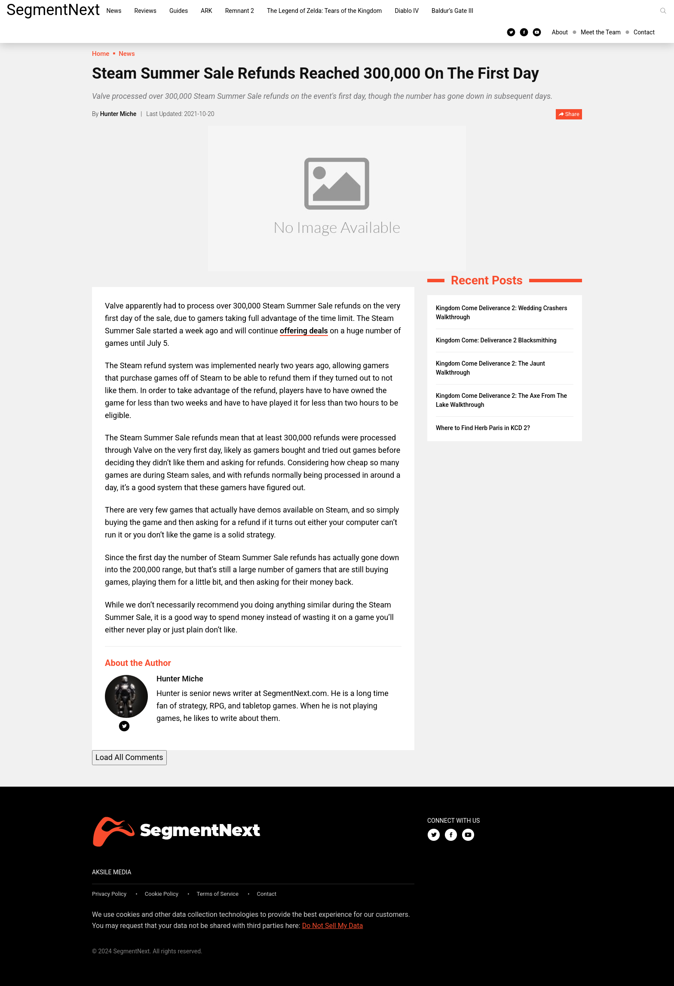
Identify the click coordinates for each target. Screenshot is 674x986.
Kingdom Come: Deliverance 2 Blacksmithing (496, 340)
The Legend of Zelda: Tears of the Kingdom (324, 10)
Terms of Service (218, 894)
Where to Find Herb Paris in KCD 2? (483, 427)
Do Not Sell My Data (332, 926)
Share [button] (568, 114)
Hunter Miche (118, 113)
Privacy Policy (109, 894)
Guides (178, 10)
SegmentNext (53, 10)
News (113, 10)
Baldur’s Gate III (452, 10)
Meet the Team (601, 32)
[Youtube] (537, 31)
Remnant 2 (239, 10)
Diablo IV (407, 10)
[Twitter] (511, 31)
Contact (644, 32)
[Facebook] (524, 31)
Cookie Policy (161, 894)
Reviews (145, 10)
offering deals (304, 330)
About (560, 32)
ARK (206, 10)
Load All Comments (129, 757)
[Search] (663, 10)
